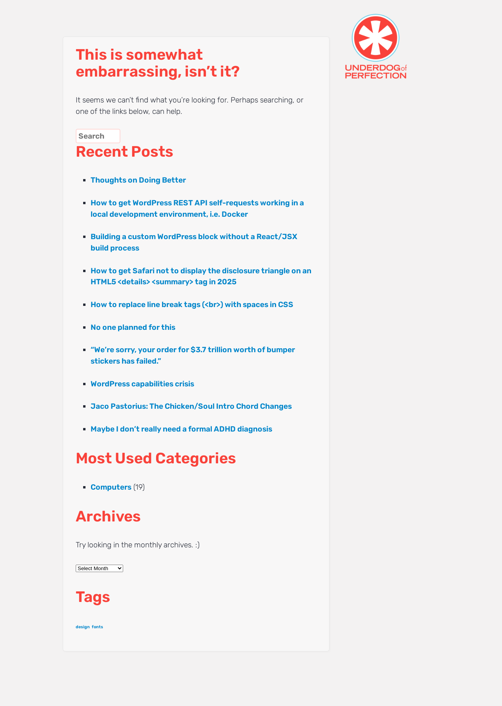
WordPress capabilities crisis (142, 383)
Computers (111, 487)
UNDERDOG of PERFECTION (390, 39)
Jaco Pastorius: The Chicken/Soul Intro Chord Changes (191, 406)
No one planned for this (133, 327)
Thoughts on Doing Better (138, 180)
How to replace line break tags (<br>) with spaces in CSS (192, 304)
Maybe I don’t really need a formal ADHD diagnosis (181, 428)
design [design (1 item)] (83, 626)
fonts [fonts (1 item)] (97, 626)
